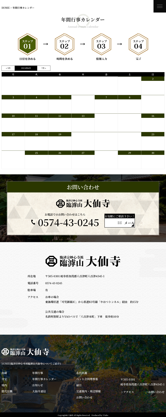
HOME (5, 7)
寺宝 (4, 378)
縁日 (79, 384)
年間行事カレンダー (44, 378)
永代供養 (81, 371)
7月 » (43, 68)
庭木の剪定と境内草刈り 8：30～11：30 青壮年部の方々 (105, 140)
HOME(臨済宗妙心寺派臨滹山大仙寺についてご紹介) (31, 362)
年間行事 (37, 371)
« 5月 (8, 68)
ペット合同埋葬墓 (87, 378)
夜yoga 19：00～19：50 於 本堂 (106, 121)
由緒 (4, 371)
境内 (4, 384)
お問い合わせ (84, 396)
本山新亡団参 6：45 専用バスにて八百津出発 (13, 158)
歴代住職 (6, 390)
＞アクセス (127, 391)
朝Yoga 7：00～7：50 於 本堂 (153, 102)
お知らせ (37, 384)
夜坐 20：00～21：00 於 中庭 (82, 103)
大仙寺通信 (39, 390)
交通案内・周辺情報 (88, 390)
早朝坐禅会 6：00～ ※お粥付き (129, 84)
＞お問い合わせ (155, 391)
